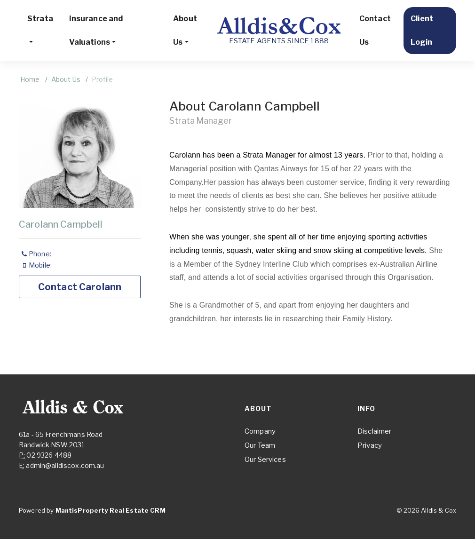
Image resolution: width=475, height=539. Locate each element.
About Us (65, 79)
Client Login (422, 30)
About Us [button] (185, 30)
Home (30, 79)
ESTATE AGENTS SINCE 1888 (278, 30)
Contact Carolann (79, 287)
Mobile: (37, 265)
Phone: (37, 254)
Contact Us (375, 30)
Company (260, 431)
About (258, 408)
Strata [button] (40, 18)
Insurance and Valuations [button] (96, 30)
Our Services (265, 459)
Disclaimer (374, 431)
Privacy (369, 445)
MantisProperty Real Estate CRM (110, 510)
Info (366, 408)
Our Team (260, 445)
